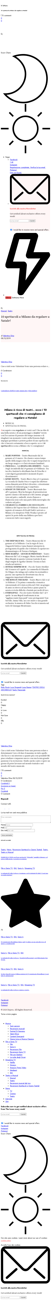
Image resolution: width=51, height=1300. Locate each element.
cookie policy (6, 1240)
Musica (8, 1023)
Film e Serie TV (7, 868)
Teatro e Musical (7, 852)
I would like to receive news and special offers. (31, 230)
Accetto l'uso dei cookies (10, 1245)
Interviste (8, 1099)
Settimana (15, 297)
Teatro (10, 311)
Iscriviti (32, 221)
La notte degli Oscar (18, 1057)
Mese (22, 297)
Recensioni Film (16, 1049)
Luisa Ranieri (27, 687)
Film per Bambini (16, 1054)
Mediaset (13, 1070)
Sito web (4, 830)
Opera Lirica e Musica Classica (22, 1039)
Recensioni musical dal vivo (20, 1083)
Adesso (8, 297)
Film (11, 1044)
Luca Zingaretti (15, 687)
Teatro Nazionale (18, 690)
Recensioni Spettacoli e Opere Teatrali (27, 849)
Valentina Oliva (8, 335)
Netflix (12, 1062)
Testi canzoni (15, 1026)
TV (11, 1091)
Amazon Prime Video (18, 1067)
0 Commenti (5, 794)
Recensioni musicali (17, 1028)
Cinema (13, 1093)
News (9, 849)
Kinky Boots (5, 687)
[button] (3, 808)
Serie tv (20, 868)
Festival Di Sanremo (17, 1031)
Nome (3, 824)
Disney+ (13, 1065)
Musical (4, 311)
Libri (7, 1101)
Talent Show (14, 1034)
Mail (2, 827)
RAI (15, 868)
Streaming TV (30, 868)
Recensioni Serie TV (18, 1052)
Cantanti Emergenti (17, 1036)
